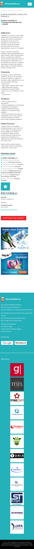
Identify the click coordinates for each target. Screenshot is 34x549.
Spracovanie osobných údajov (11, 329)
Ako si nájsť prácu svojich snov (11, 321)
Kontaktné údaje (6, 326)
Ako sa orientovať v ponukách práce (13, 318)
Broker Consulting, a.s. (9, 20)
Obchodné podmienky (8, 324)
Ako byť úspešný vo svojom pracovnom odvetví (17, 310)
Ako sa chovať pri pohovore (10, 307)
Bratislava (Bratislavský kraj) (11, 22)
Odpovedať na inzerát (13, 218)
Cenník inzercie (6, 331)
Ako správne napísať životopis (11, 305)
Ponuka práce (4, 10)
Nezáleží (5, 24)
